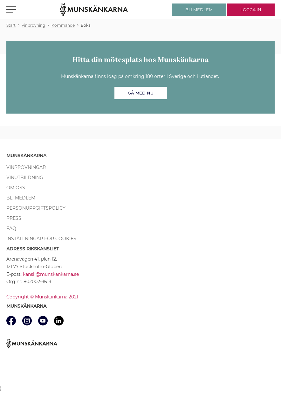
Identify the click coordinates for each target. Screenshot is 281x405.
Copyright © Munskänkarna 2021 (42, 297)
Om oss (15, 188)
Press (13, 218)
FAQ (11, 228)
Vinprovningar (26, 167)
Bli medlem (20, 198)
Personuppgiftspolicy (35, 208)
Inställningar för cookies (41, 238)
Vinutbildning (24, 177)
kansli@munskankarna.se (51, 274)
